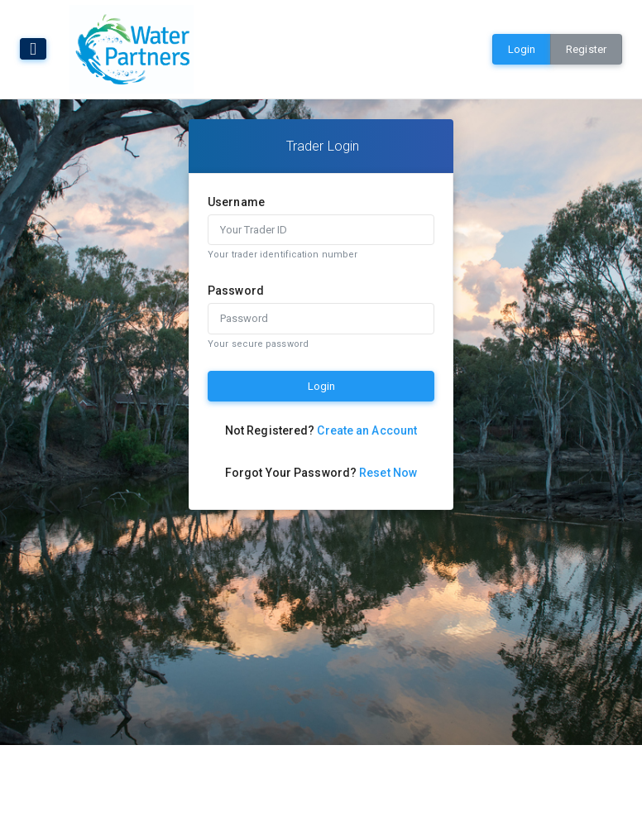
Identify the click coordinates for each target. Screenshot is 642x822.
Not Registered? (321, 430)
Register (586, 49)
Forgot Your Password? (321, 472)
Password (236, 290)
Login (522, 49)
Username (236, 202)
